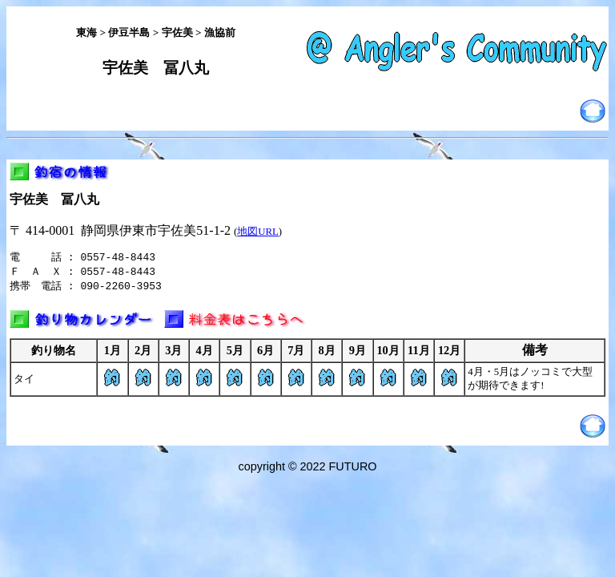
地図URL (258, 231)
